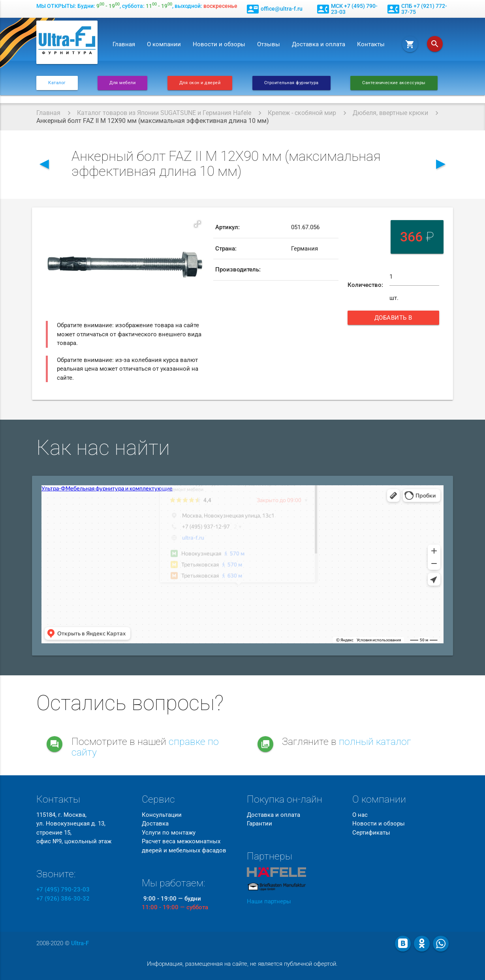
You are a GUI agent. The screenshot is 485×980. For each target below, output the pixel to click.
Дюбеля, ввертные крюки (390, 113)
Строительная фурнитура (291, 82)
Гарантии (259, 823)
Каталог (57, 82)
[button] (197, 224)
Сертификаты (371, 832)
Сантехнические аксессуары (394, 82)
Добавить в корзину (399, 319)
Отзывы (268, 44)
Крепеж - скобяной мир (302, 113)
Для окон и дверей (200, 82)
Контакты (371, 44)
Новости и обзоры (219, 44)
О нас (360, 814)
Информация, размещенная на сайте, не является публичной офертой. (242, 963)
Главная (124, 44)
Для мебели (122, 82)
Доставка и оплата (318, 44)
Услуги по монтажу (169, 832)
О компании (164, 44)
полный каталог (375, 741)
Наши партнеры (269, 901)
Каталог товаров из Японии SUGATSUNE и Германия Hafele (164, 113)
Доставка (155, 823)
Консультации (162, 814)
